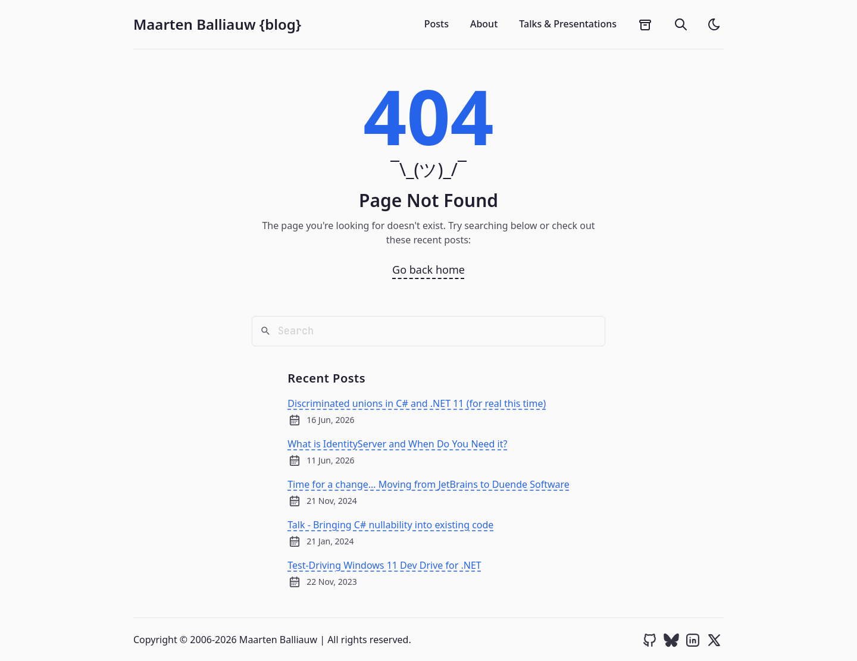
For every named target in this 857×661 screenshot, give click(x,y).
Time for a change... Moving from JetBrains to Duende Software (428, 484)
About (484, 23)
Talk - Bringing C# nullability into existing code (390, 524)
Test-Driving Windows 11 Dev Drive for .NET (384, 565)
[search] (681, 24)
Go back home (428, 269)
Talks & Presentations (568, 23)
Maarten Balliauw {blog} (217, 24)
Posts (436, 23)
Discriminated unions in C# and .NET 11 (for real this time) (416, 403)
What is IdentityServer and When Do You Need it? (397, 443)
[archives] (645, 24)
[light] (714, 24)
